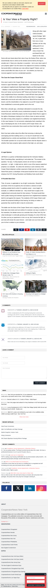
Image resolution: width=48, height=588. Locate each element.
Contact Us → (5, 521)
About (3, 504)
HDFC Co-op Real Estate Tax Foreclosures (17, 461)
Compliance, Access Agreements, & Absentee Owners (21, 448)
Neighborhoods (30, 26)
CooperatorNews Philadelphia (9, 541)
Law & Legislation (42, 26)
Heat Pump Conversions (7, 426)
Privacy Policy (15, 586)
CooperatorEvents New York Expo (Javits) (12, 559)
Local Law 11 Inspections (16, 455)
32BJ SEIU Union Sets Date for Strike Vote (21, 473)
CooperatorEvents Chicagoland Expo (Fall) (12, 568)
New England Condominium (8, 547)
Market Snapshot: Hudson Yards (9, 432)
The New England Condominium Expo (11, 565)
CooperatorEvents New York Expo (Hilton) (12, 556)
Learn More (25, 8)
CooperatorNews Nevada (8, 532)
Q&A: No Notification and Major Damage (11, 429)
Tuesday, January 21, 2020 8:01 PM (31, 338)
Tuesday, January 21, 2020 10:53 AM (28, 324)
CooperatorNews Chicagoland (9, 529)
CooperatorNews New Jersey (9, 535)
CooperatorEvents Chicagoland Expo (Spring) (13, 571)
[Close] (41, 3)
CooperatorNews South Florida (9, 544)
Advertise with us (7, 586)
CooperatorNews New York (8, 538)
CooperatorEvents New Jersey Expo (10, 562)
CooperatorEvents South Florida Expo (11, 574)
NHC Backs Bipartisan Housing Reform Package (14, 438)
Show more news (24, 417)
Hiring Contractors (6, 435)
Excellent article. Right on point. (9, 470)
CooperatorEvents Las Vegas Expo (10, 577)
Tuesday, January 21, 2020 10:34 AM (27, 310)
